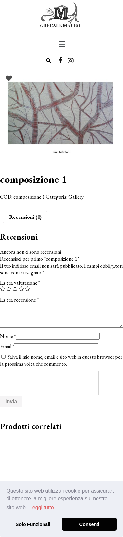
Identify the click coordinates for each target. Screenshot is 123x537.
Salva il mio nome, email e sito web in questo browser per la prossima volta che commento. (61, 360)
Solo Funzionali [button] (33, 524)
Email (7, 346)
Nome (8, 336)
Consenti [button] (89, 524)
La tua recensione (19, 299)
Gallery (76, 196)
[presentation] (49, 383)
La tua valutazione (20, 282)
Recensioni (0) (25, 217)
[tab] (25, 217)
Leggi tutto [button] (41, 507)
